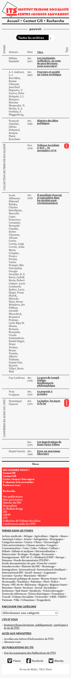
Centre (28, 542)
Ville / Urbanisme (24, 600)
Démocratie (9, 554)
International (27, 569)
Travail (6, 597)
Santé (17, 588)
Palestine (36, 582)
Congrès (52, 545)
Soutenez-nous (12, 485)
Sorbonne (8, 591)
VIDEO (62, 597)
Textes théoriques (38, 594)
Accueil (13, 20)
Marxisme (30, 575)
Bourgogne (56, 539)
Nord (62, 578)
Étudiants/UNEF (44, 557)
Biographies (10, 506)
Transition (57, 594)
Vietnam (7, 600)
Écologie (23, 554)
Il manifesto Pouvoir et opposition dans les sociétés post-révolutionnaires (49, 199)
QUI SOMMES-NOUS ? (16, 470)
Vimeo (14, 660)
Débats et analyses (23, 551)
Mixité (42, 575)
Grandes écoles (11, 566)
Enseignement (10, 557)
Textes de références (14, 594)
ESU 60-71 (27, 557)
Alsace (64, 536)
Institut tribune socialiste (43, 9)
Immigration (9, 569)
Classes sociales (36, 545)
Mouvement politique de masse (20, 578)
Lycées (18, 575)
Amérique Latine (12, 539)
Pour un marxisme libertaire (48, 452)
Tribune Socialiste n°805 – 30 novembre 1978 (48, 147)
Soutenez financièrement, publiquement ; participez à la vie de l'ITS (36, 626)
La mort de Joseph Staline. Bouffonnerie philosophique (48, 381)
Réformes (30, 585)
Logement (50, 572)
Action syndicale (12, 536)
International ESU (12, 572)
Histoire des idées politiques (47, 122)
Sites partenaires (13, 500)
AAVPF (7, 515)
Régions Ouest (58, 585)
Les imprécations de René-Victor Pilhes (49, 443)
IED (5, 512)
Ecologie (35, 554)
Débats (6, 551)
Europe (60, 557)
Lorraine (7, 575)
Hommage (48, 566)
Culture (43, 548)
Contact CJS (33, 20)
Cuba (33, 548)
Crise (26, 548)
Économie (48, 554)
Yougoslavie (44, 600)
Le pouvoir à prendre (44, 392)
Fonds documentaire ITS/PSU (31, 560)
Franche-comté (46, 563)
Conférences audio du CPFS (4, 418)
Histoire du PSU (12, 503)
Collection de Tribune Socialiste (4, 167)
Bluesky (56, 660)
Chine (37, 542)
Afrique (27, 536)
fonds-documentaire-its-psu (18, 563)
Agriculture (41, 536)
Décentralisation (45, 551)
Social (38, 588)
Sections (28, 588)
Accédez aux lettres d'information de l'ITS (28, 639)
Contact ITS (9, 473)
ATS (5, 518)
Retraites (7, 588)
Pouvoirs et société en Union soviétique (49, 73)
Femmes (7, 560)
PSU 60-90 (17, 585)
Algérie (54, 536)
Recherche (55, 20)
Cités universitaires (13, 545)
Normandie (9, 582)
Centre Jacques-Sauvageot (18, 479)
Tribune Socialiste (23, 597)
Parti (46, 582)
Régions (43, 585)
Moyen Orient (49, 578)
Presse (5, 585)
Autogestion (41, 539)
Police (54, 582)
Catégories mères (12, 542)
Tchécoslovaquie (53, 591)
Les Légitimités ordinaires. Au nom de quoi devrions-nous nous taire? (49, 62)
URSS (53, 597)
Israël (28, 572)
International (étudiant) (51, 569)
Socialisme (50, 588)
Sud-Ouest (22, 591)
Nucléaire (23, 582)
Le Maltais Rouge (13, 509)
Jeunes (38, 572)
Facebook (34, 660)
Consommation (11, 548)
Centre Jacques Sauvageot (43, 14)
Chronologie (51, 542)
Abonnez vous (12, 642)
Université (41, 597)
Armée (28, 539)
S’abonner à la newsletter (18, 482)
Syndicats (35, 591)
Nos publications (13, 496)
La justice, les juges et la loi (48, 402)
